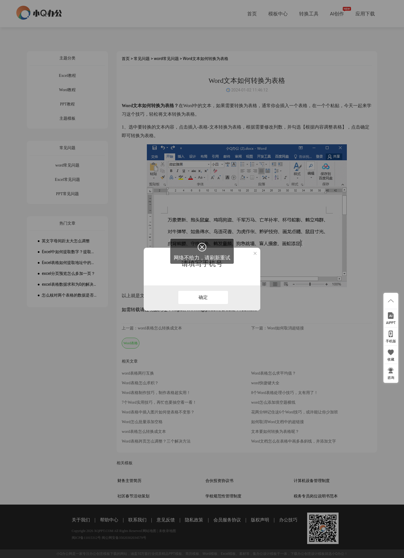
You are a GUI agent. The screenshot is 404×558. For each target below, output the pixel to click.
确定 (203, 297)
